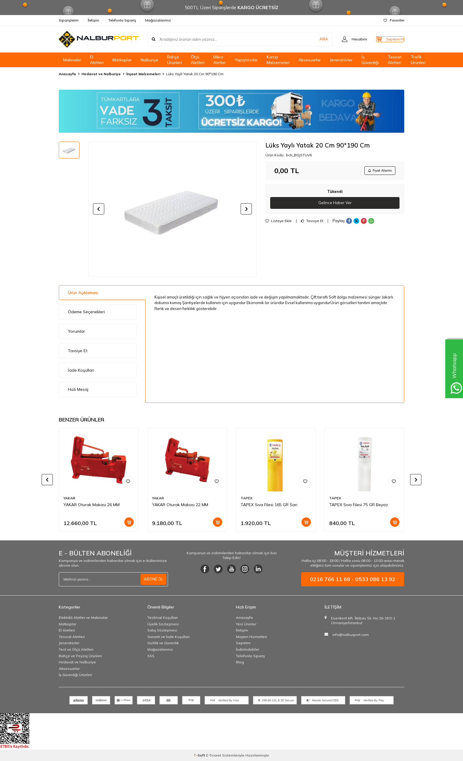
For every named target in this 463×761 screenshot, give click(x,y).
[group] (172, 209)
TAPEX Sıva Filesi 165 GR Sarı (269, 504)
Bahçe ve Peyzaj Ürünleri (80, 656)
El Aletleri (97, 59)
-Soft (199, 755)
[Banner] (231, 111)
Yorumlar (76, 331)
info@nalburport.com (350, 634)
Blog (240, 662)
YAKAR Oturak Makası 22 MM (180, 504)
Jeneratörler (341, 60)
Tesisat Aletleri (395, 59)
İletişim (93, 20)
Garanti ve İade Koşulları (168, 636)
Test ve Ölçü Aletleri (76, 649)
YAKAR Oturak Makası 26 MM (91, 504)
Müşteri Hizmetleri (251, 636)
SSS (150, 656)
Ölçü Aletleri (197, 59)
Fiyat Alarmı (378, 171)
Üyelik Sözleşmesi (163, 624)
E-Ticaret (213, 755)
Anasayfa (67, 74)
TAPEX (246, 498)
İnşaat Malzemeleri (143, 74)
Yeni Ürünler (246, 624)
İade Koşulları (81, 370)
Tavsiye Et (312, 222)
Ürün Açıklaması (83, 292)
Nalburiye (149, 60)
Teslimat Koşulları (162, 617)
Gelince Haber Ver (335, 204)
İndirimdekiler (247, 649)
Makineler (72, 60)
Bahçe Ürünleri (174, 59)
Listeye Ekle (278, 222)
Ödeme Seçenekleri (86, 311)
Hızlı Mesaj (78, 389)
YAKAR (69, 498)
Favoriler (394, 20)
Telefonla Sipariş (122, 20)
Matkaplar (122, 60)
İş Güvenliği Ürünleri (75, 675)
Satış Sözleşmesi (162, 630)
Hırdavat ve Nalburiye (101, 74)
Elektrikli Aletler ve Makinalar (83, 617)
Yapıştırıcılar (246, 60)
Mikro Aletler (219, 59)
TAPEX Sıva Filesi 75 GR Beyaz (358, 504)
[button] (98, 208)
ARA (312, 39)
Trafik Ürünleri (418, 59)
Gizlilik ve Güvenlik (163, 643)
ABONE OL (153, 579)
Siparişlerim (69, 20)
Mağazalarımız (158, 20)
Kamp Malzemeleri (278, 59)
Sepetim (243, 643)
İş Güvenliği (370, 59)
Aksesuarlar (310, 60)
